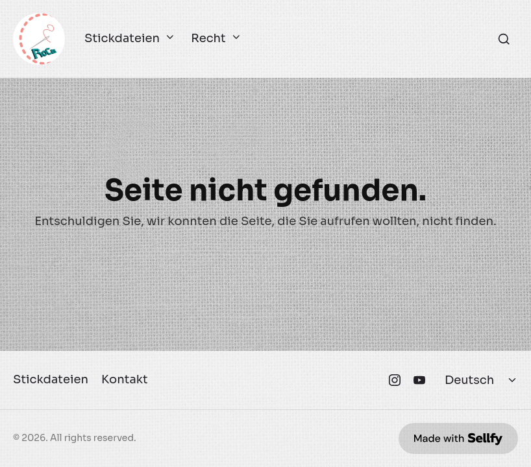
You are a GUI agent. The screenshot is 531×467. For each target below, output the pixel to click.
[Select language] (482, 380)
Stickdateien (127, 38)
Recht (214, 38)
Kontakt (124, 379)
